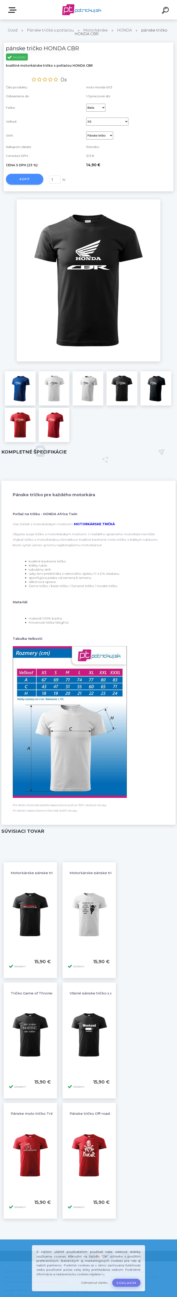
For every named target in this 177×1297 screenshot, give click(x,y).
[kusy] (54, 180)
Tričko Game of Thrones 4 (34, 993)
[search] (166, 11)
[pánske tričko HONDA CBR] (89, 201)
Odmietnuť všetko (94, 1282)
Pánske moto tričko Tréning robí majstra (47, 1113)
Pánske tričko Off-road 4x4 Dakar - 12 (103, 1113)
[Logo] (81, 9)
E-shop (13, 10)
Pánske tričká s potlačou (50, 30)
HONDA (124, 30)
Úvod (13, 30)
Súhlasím (126, 1283)
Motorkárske (95, 30)
